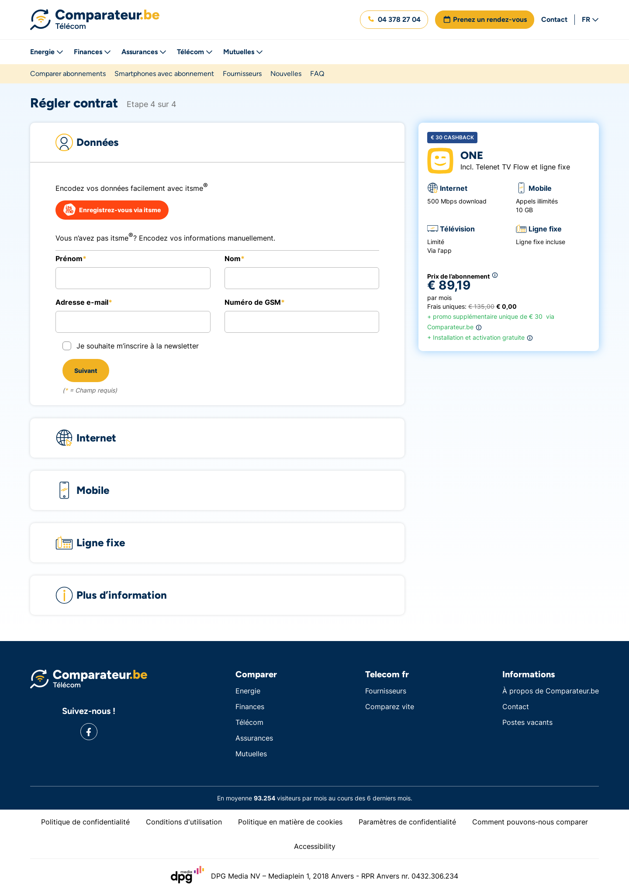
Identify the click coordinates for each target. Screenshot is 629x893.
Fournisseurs (242, 73)
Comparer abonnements (68, 73)
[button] (394, 19)
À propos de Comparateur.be (550, 690)
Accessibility (314, 846)
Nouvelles (285, 73)
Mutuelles (243, 52)
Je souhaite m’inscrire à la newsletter (137, 345)
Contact (554, 19)
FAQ (317, 73)
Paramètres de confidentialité (407, 821)
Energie (46, 52)
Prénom (69, 258)
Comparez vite (389, 706)
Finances (92, 52)
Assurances (143, 52)
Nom (233, 258)
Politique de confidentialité (85, 821)
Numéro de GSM (253, 302)
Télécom (195, 52)
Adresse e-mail (81, 302)
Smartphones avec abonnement (164, 73)
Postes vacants (527, 722)
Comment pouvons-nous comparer (530, 821)
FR (590, 19)
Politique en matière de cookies (290, 821)
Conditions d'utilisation (184, 821)
